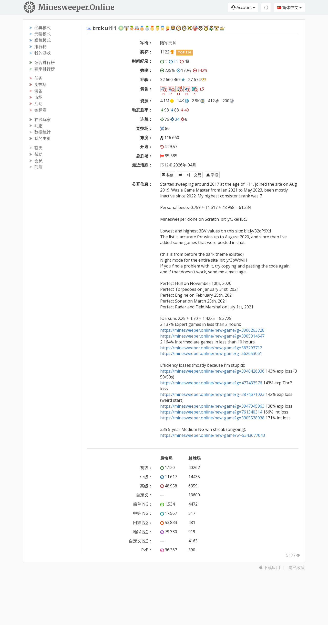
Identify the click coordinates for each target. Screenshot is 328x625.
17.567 (168, 513)
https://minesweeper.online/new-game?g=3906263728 (212, 330)
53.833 (168, 522)
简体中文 (289, 7)
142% (200, 70)
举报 (212, 174)
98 (164, 110)
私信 (167, 174)
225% (167, 70)
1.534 (167, 504)
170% (184, 70)
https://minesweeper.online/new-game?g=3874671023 (212, 394)
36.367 (168, 550)
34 (174, 119)
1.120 (167, 467)
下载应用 (269, 567)
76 (164, 119)
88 (174, 110)
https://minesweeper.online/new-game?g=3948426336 (212, 371)
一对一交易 (190, 174)
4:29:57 (168, 146)
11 (173, 61)
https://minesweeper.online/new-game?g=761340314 (211, 412)
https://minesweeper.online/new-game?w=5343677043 (212, 435)
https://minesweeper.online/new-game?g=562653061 (211, 353)
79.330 (168, 531)
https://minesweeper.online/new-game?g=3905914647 (212, 336)
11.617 (168, 476)
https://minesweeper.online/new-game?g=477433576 (211, 383)
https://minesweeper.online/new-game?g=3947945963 (212, 406)
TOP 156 (184, 52)
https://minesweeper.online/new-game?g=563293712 (211, 348)
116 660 (171, 137)
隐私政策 (297, 567)
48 (184, 61)
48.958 (168, 486)
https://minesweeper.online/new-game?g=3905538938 (212, 418)
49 (184, 110)
